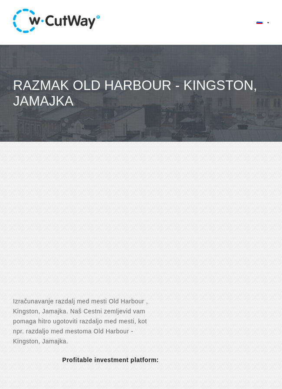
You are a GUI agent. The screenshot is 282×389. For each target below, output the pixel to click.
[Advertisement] (141, 227)
